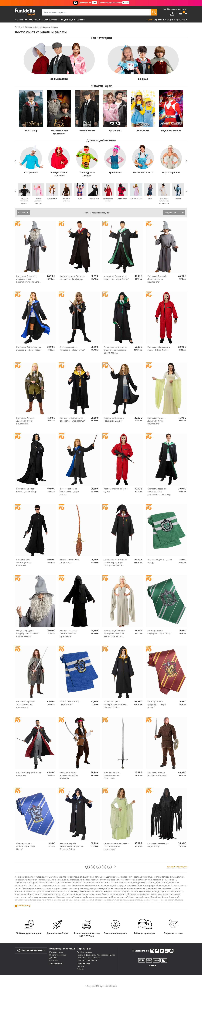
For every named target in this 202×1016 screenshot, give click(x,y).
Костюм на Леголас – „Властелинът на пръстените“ (26, 421)
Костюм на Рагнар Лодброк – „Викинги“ (157, 774)
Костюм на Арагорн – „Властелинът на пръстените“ (26, 704)
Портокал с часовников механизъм (164, 200)
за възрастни (59, 78)
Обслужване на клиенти (31, 950)
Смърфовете (31, 172)
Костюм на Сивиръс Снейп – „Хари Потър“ (26, 490)
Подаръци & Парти (72, 19)
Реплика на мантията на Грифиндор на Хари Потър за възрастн (115, 562)
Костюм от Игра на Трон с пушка (116, 490)
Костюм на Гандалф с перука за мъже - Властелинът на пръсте (28, 279)
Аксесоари (50, 19)
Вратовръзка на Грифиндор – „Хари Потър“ (156, 704)
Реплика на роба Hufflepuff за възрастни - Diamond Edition (116, 704)
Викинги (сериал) (66, 199)
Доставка (53, 957)
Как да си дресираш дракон (24, 200)
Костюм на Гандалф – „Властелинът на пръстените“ (157, 279)
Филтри (22, 212)
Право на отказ (83, 963)
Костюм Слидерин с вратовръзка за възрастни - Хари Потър (159, 491)
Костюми (34, 19)
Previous (15, 161)
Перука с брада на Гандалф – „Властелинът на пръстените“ (27, 633)
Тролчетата (115, 172)
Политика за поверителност (89, 957)
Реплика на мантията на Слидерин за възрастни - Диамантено (116, 350)
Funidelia (18, 27)
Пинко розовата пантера (38, 200)
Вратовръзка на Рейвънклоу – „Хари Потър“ (25, 846)
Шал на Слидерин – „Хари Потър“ (159, 561)
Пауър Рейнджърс (171, 130)
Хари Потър (31, 130)
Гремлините (52, 198)
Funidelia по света (84, 952)
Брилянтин (115, 130)
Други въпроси (55, 963)
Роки (80, 198)
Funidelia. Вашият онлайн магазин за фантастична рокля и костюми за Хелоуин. (25, 12)
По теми (20, 19)
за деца (143, 78)
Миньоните (143, 130)
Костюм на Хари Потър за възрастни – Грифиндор (72, 277)
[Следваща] (115, 867)
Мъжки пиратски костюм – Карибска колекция (69, 775)
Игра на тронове (171, 172)
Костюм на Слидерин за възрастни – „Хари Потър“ (116, 277)
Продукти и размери (58, 955)
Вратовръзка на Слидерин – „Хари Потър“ (159, 632)
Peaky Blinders (87, 130)
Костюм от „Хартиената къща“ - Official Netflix (158, 348)
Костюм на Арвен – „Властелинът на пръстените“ (156, 421)
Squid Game (122, 198)
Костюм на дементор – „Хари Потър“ (158, 845)
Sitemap (80, 966)
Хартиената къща (108, 199)
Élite (150, 198)
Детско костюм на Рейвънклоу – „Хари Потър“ (69, 491)
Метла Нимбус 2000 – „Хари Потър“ (70, 561)
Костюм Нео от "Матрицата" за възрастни (23, 562)
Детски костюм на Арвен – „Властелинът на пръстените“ (116, 846)
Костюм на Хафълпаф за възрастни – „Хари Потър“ (72, 419)
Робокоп (178, 198)
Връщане (53, 960)
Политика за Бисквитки (87, 960)
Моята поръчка (56, 952)
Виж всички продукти (177, 866)
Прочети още (24, 905)
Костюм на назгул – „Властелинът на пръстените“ (69, 633)
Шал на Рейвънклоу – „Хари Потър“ (70, 703)
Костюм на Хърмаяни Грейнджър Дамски (114, 419)
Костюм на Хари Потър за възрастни (28, 774)
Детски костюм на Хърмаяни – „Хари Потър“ (72, 348)
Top (148, 19)
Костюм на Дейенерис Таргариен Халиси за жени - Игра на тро (114, 633)
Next (186, 161)
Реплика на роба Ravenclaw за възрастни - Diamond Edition (72, 846)
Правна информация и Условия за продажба (96, 955)
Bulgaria (80, 969)
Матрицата (94, 198)
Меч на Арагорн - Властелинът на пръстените (112, 775)
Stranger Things (136, 198)
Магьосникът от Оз (143, 172)
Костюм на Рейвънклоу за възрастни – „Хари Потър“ (28, 348)
